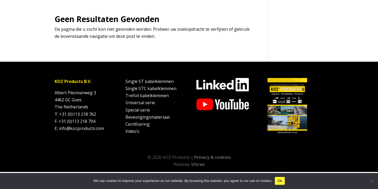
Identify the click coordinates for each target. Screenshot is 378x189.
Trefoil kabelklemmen (147, 95)
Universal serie (140, 103)
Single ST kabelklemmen (149, 81)
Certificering (137, 124)
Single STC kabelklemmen (150, 88)
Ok (279, 181)
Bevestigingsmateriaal (147, 117)
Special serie (137, 110)
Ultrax (198, 164)
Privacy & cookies (212, 157)
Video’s (132, 131)
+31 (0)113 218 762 (77, 114)
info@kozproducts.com (81, 128)
